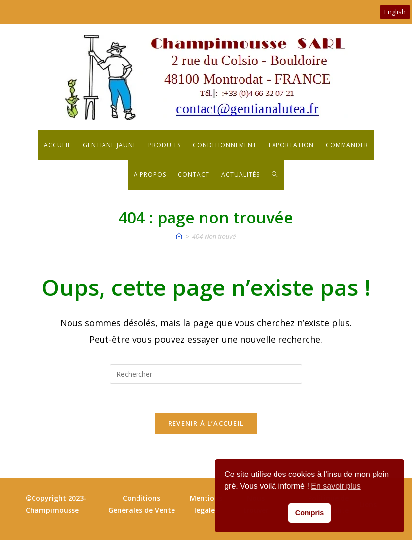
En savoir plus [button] (336, 486)
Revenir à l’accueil (206, 423)
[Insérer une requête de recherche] (206, 374)
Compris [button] (309, 513)
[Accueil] (179, 236)
